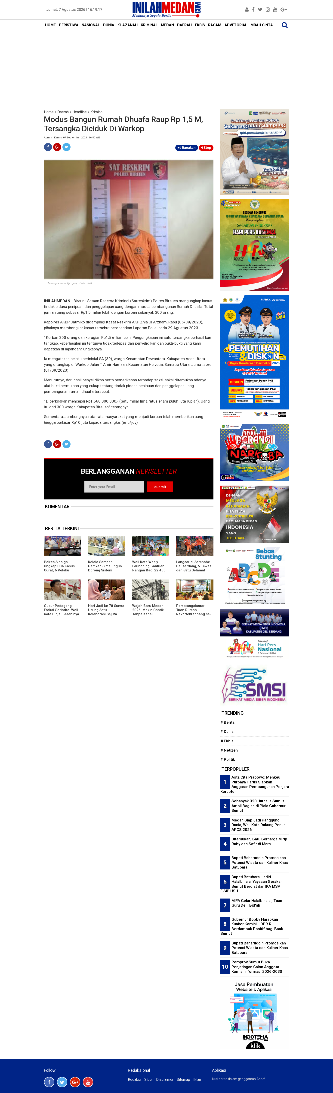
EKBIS (200, 25)
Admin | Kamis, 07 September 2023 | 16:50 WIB (72, 137)
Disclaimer (164, 1079)
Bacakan (187, 148)
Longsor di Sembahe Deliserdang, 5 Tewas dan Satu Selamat (193, 566)
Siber (148, 1079)
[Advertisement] (166, 65)
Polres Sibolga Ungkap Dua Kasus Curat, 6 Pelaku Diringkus (59, 568)
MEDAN (167, 25)
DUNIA (108, 25)
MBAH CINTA (261, 25)
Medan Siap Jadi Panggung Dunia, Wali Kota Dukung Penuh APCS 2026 (258, 825)
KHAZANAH (127, 25)
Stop (206, 148)
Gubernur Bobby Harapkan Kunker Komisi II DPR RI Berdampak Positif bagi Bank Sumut (251, 926)
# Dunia (227, 731)
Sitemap (183, 1079)
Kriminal (96, 112)
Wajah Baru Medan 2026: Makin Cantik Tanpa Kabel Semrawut (148, 612)
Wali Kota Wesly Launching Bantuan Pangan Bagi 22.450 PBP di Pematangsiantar (149, 570)
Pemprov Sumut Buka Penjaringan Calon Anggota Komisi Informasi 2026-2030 (256, 967)
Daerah (63, 112)
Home (49, 112)
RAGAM (214, 25)
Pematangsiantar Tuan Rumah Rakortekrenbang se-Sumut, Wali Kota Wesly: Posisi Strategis (194, 614)
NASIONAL (91, 25)
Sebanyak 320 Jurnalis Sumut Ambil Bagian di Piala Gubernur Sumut (258, 806)
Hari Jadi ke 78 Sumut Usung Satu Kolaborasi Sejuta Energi (106, 612)
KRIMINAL (149, 25)
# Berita (227, 722)
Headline (79, 112)
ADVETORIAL (236, 25)
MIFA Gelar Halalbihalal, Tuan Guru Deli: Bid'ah (256, 903)
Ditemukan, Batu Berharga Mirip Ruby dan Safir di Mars (259, 841)
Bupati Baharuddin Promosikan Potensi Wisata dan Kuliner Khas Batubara (259, 862)
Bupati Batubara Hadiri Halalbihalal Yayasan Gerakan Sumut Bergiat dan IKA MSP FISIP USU (251, 884)
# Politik (227, 759)
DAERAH (184, 25)
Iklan (197, 1079)
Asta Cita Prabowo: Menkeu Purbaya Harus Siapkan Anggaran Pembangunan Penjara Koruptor (254, 784)
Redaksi (134, 1079)
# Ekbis (227, 741)
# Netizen (229, 750)
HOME (50, 25)
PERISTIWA (68, 25)
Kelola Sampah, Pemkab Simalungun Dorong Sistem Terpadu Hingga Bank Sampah (106, 570)
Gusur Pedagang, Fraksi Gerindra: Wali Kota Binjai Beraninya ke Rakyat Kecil (61, 612)
